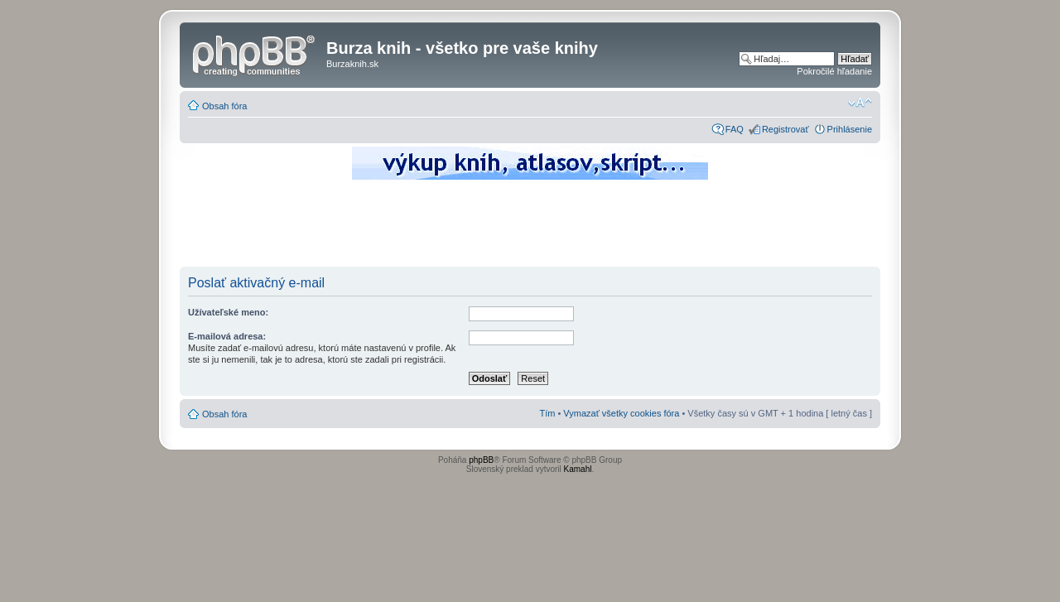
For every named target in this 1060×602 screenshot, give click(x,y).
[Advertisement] (530, 227)
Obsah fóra (224, 106)
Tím (547, 413)
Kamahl (578, 469)
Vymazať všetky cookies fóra (621, 413)
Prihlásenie (849, 129)
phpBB (481, 460)
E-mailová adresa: (227, 336)
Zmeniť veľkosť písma (860, 102)
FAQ (734, 129)
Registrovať (785, 129)
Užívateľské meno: (228, 312)
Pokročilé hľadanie (834, 71)
